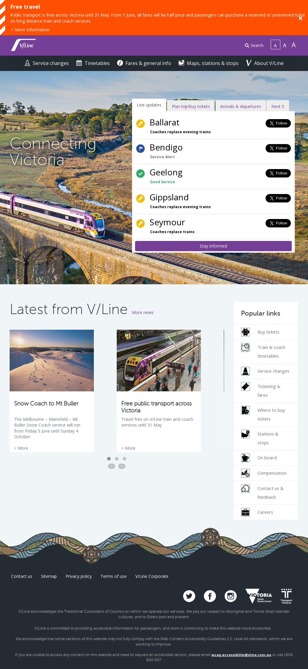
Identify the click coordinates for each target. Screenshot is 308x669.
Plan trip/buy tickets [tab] (191, 106)
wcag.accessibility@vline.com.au (241, 654)
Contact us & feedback (262, 492)
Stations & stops (260, 437)
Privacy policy (79, 576)
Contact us (21, 576)
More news (143, 312)
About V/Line (265, 63)
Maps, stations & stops (209, 63)
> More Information (30, 29)
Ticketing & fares (260, 390)
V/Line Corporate (151, 576)
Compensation (264, 473)
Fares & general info (144, 63)
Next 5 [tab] (277, 106)
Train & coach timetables (263, 351)
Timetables (93, 63)
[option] (52, 391)
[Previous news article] (111, 466)
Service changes (47, 63)
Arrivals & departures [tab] (240, 106)
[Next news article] (121, 466)
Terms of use (113, 576)
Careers (257, 512)
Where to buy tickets (263, 414)
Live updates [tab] (149, 105)
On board (259, 457)
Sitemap (49, 576)
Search (254, 45)
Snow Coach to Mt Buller (46, 403)
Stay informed (213, 246)
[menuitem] (252, 45)
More (23, 448)
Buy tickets (260, 332)
